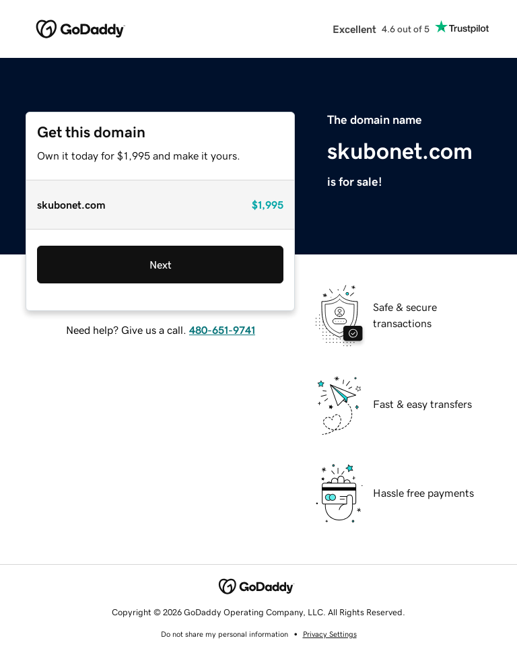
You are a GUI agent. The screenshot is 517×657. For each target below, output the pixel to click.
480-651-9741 (222, 329)
